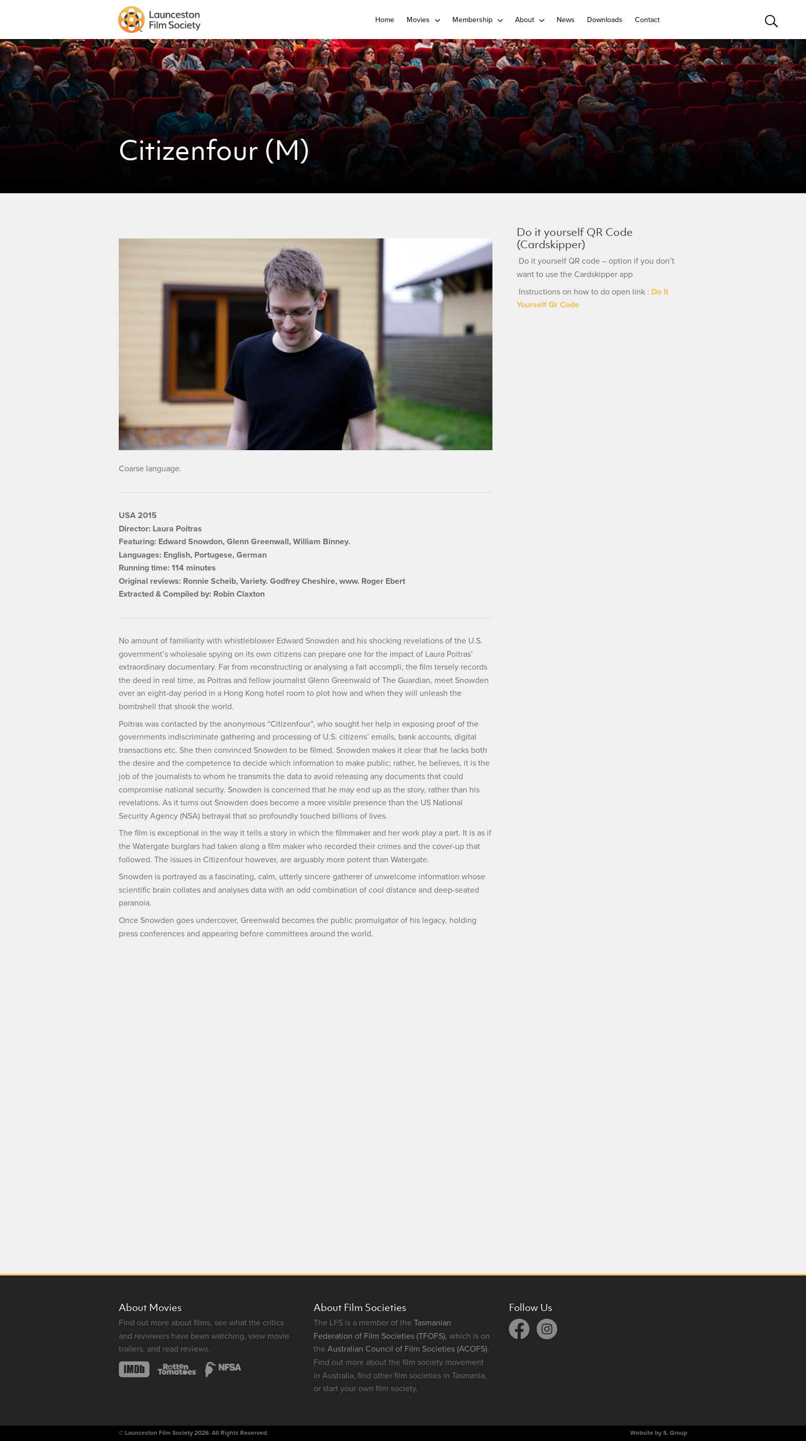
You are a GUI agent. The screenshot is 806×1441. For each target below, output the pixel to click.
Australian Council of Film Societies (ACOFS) (407, 1349)
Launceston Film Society (159, 1432)
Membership (472, 19)
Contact (647, 19)
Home (384, 19)
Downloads (604, 19)
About (524, 19)
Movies (418, 19)
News (566, 19)
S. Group (675, 1432)
